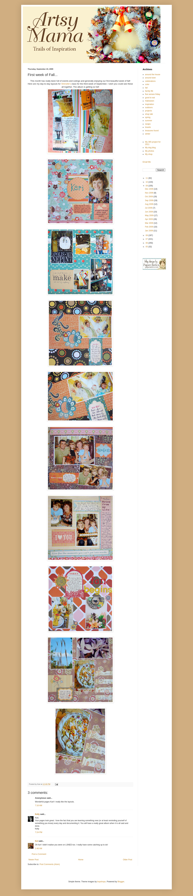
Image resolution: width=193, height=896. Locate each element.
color (147, 84)
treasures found (152, 130)
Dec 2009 (149, 189)
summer (148, 120)
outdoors (149, 107)
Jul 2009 (149, 208)
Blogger (121, 881)
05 (147, 247)
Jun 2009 (149, 212)
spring (147, 117)
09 (147, 186)
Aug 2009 (149, 204)
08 (147, 235)
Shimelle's (66, 84)
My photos (149, 151)
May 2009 (149, 215)
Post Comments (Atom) (50, 864)
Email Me (147, 162)
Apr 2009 (149, 219)
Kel (36, 841)
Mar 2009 (149, 223)
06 (147, 243)
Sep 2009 (149, 200)
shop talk (149, 114)
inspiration (149, 104)
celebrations (150, 81)
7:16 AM (38, 805)
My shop (148, 154)
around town (150, 78)
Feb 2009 (149, 227)
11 (147, 178)
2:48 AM (38, 848)
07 (147, 239)
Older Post (127, 859)
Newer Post (33, 859)
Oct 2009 (149, 196)
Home (80, 859)
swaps (148, 124)
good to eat (150, 98)
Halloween (149, 101)
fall (146, 88)
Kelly (37, 814)
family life (149, 91)
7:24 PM (38, 832)
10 (147, 182)
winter (147, 134)
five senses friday (152, 94)
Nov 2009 (149, 193)
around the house (152, 74)
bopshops (101, 881)
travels (148, 127)
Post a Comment (39, 854)
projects (148, 111)
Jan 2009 (149, 231)
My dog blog (150, 147)
